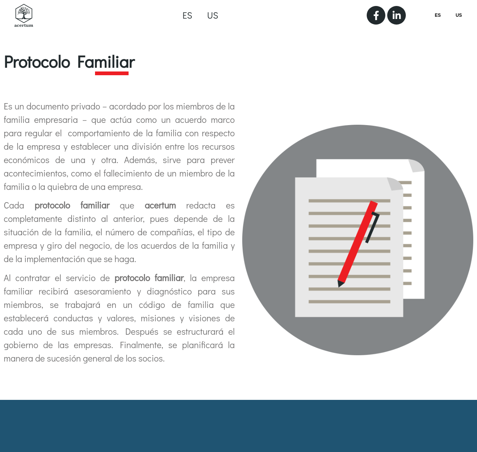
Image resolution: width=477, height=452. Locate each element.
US (212, 15)
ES (187, 15)
